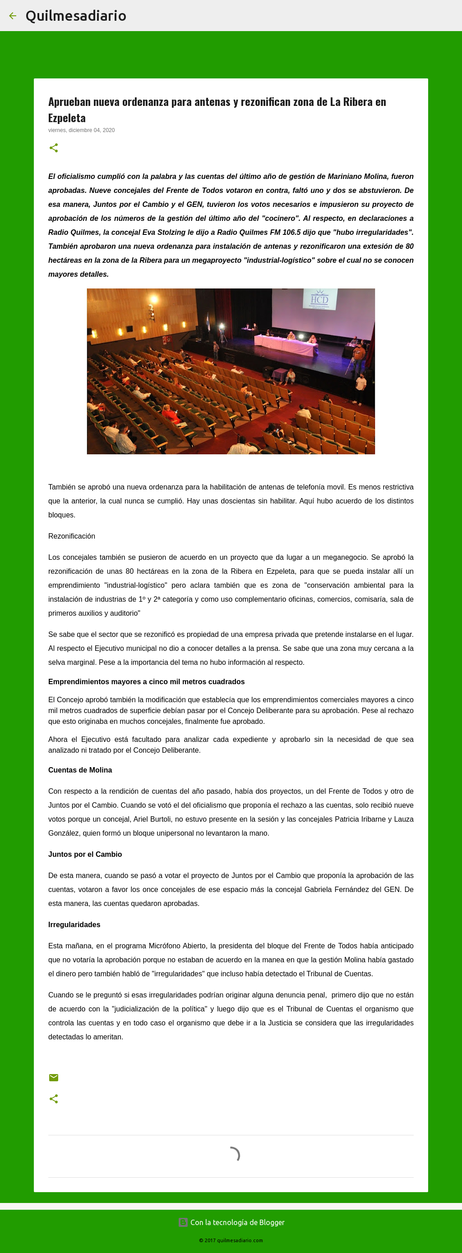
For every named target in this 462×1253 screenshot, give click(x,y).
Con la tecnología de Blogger (231, 1222)
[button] (53, 148)
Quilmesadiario (76, 15)
